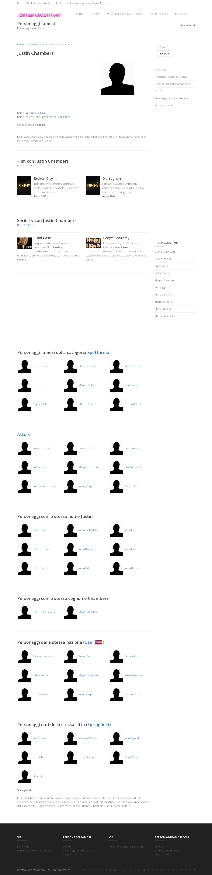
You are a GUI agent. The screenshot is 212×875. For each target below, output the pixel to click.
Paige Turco (123, 757)
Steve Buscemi (163, 309)
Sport (96, 3)
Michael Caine (163, 294)
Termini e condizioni (166, 850)
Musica (75, 3)
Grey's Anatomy (116, 238)
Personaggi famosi (27, 44)
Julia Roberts (32, 385)
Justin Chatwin (32, 568)
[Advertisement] (48, 83)
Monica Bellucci (79, 385)
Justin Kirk (76, 568)
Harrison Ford (124, 694)
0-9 (85, 870)
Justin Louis (123, 530)
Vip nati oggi (187, 25)
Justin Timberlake (80, 530)
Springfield (98, 724)
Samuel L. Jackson (35, 448)
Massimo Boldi (125, 366)
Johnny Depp (78, 486)
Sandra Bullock (125, 404)
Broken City (43, 178)
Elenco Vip (181, 13)
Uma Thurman (125, 385)
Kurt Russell (31, 738)
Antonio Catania (125, 486)
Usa (94, 642)
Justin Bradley (124, 568)
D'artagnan (111, 178)
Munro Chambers (80, 612)
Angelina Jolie (32, 404)
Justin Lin (122, 549)
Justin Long (31, 530)
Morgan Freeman (80, 467)
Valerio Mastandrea (36, 486)
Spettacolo (86, 3)
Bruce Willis (123, 448)
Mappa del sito (163, 854)
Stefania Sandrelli (81, 366)
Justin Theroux (33, 549)
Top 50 (94, 13)
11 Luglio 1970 (61, 117)
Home (20, 3)
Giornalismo (49, 3)
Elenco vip (160, 69)
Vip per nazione (158, 13)
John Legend (124, 738)
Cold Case (43, 238)
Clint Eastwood (125, 467)
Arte (28, 3)
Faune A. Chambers (36, 612)
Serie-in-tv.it (27, 225)
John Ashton (32, 757)
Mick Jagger (161, 287)
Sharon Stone (78, 404)
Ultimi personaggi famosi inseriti (172, 84)
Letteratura (63, 3)
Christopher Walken (166, 316)
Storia (105, 3)
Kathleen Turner (80, 738)
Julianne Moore (33, 366)
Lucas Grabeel (79, 757)
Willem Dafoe (32, 467)
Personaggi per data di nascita (124, 13)
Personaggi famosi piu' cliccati (171, 76)
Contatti (159, 846)
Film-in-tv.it (27, 165)
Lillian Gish (31, 776)
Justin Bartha (78, 549)
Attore (24, 434)
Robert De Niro (79, 448)
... (55, 192)
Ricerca (164, 53)
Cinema (37, 3)
